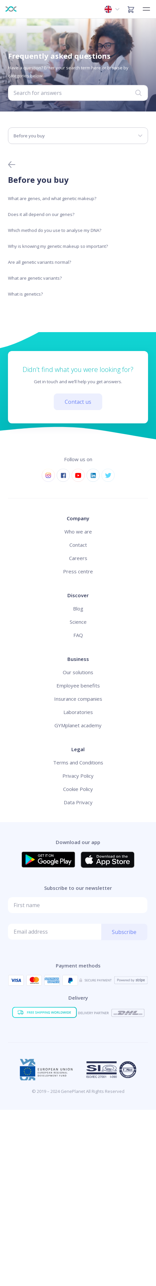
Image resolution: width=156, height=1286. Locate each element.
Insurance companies (78, 698)
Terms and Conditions (78, 762)
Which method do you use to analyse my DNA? (54, 230)
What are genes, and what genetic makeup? (52, 198)
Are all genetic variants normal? (39, 262)
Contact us (78, 401)
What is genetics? (25, 294)
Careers (78, 558)
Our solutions (78, 672)
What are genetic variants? (35, 278)
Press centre (78, 571)
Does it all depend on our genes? (41, 214)
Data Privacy (78, 802)
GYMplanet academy (78, 725)
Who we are (78, 531)
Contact (78, 544)
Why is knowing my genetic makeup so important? (58, 246)
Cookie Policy (78, 789)
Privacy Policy (78, 775)
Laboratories (78, 712)
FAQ (78, 635)
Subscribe (124, 932)
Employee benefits (78, 685)
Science (78, 621)
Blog (78, 608)
